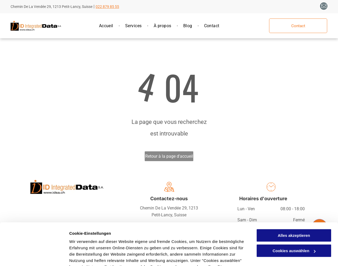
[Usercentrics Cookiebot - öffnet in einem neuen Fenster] (34, 256)
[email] (323, 6)
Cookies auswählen (87, 255)
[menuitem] (107, 26)
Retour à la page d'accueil (169, 156)
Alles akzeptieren (294, 197)
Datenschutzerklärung (129, 241)
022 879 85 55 (107, 6)
